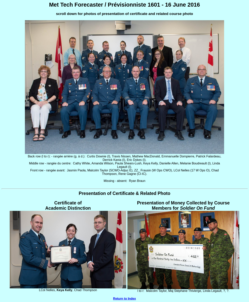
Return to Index (124, 298)
